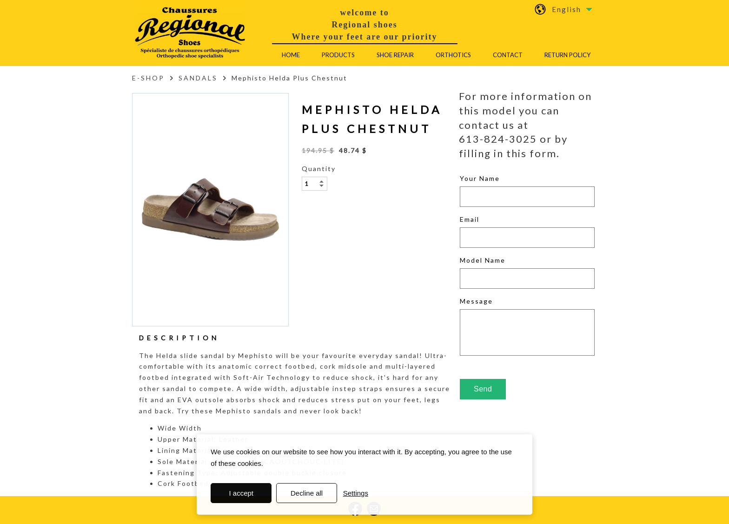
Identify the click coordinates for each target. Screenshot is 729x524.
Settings (355, 493)
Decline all (307, 493)
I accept (241, 493)
